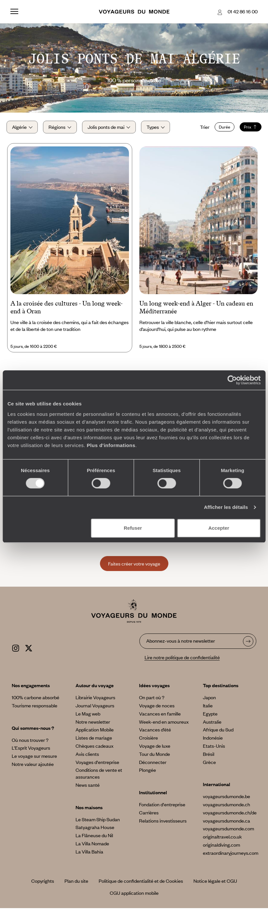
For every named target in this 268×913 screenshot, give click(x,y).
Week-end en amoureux (164, 726)
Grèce (209, 767)
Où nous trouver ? (30, 745)
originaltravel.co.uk (222, 841)
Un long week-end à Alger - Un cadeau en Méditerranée (196, 312)
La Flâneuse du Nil (94, 840)
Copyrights (42, 885)
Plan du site (76, 885)
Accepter (218, 528)
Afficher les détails (226, 507)
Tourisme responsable (34, 710)
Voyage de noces (157, 710)
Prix (246, 129)
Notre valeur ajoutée (33, 769)
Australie (212, 726)
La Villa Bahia (89, 856)
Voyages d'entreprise (97, 767)
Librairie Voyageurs (95, 702)
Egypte (210, 718)
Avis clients (87, 759)
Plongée (147, 774)
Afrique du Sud (218, 734)
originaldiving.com (221, 849)
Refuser (133, 528)
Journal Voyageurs (95, 710)
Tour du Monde (154, 759)
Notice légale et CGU (215, 885)
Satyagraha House (95, 832)
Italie (208, 710)
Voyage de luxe (154, 750)
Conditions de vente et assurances (99, 778)
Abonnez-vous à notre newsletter (180, 646)
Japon (209, 702)
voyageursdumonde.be (226, 801)
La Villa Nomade (92, 848)
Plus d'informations (111, 445)
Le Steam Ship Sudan (98, 824)
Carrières (149, 817)
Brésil (208, 759)
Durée (220, 129)
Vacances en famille (160, 718)
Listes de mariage (94, 742)
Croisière (148, 742)
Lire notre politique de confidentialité (182, 662)
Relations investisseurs (163, 825)
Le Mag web (88, 718)
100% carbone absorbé (35, 702)
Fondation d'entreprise (162, 809)
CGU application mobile (134, 897)
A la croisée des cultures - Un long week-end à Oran (66, 312)
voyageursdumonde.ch (226, 809)
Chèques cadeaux (94, 750)
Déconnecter (152, 767)
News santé (88, 789)
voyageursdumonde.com (228, 833)
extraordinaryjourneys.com (230, 857)
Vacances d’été (155, 734)
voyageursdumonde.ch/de (230, 817)
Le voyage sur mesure (34, 760)
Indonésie (213, 742)
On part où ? (151, 702)
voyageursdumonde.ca (226, 825)
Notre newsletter (93, 726)
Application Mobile (95, 734)
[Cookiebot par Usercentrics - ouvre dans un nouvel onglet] (232, 380)
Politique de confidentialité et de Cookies (141, 885)
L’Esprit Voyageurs (31, 752)
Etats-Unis (214, 750)
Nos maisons (89, 812)
